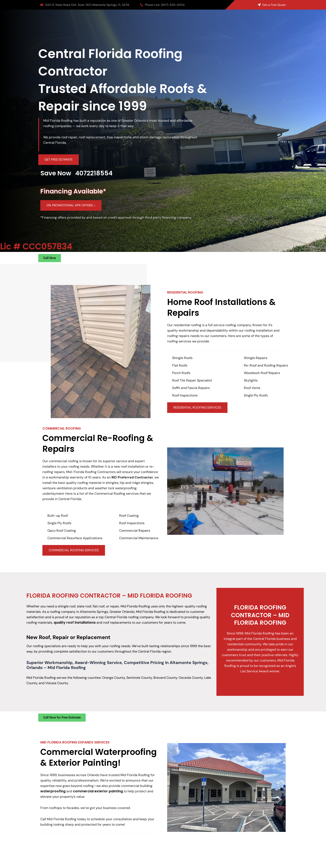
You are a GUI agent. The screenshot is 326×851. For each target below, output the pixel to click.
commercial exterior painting (98, 791)
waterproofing (52, 791)
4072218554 (93, 173)
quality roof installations (75, 622)
